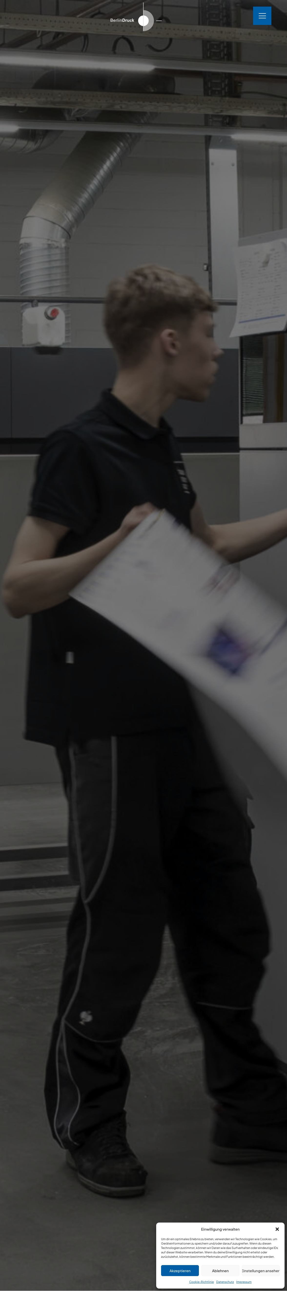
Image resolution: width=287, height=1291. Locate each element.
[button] (277, 1229)
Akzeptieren (180, 1270)
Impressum (244, 1282)
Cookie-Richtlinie (201, 1282)
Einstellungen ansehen (261, 1270)
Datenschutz (225, 1282)
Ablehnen (220, 1270)
